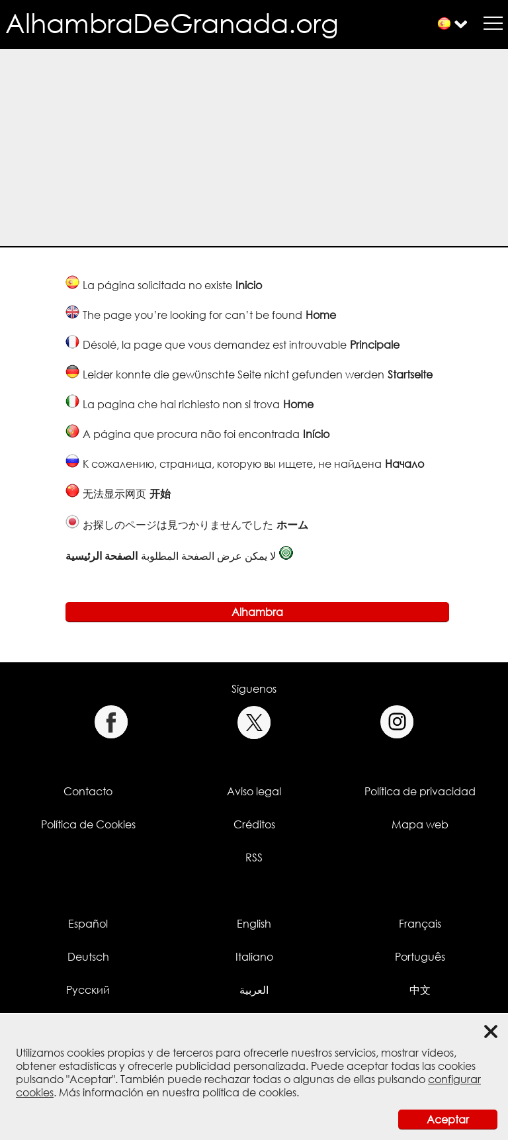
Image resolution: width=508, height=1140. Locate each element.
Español (88, 923)
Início (316, 434)
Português (420, 956)
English (254, 923)
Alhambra (257, 612)
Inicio (248, 285)
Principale (375, 344)
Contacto (88, 791)
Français (420, 923)
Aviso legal (254, 791)
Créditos (254, 824)
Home (321, 315)
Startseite (410, 374)
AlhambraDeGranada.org (172, 23)
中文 (420, 989)
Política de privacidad (420, 791)
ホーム (292, 524)
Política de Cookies (88, 824)
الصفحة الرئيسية (101, 555)
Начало (404, 463)
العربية (254, 989)
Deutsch (88, 956)
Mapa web (420, 824)
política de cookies (249, 1092)
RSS (254, 857)
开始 (160, 493)
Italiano (254, 956)
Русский (88, 989)
